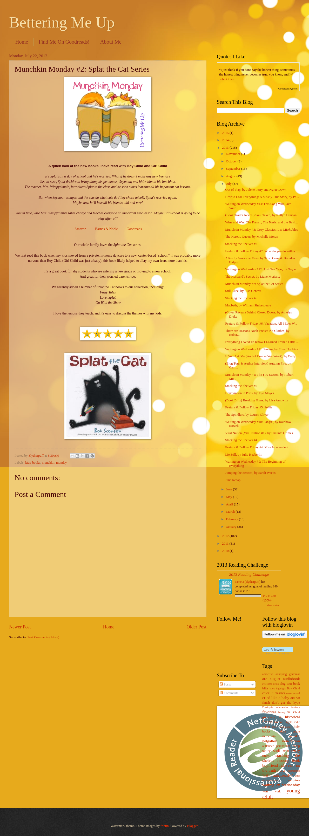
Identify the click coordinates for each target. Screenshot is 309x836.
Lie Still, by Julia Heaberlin (243, 454)
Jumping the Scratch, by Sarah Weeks (250, 473)
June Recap (232, 480)
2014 (226, 140)
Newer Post (20, 626)
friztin (164, 826)
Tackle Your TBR (289, 766)
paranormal (283, 746)
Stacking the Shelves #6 (241, 298)
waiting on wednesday (281, 785)
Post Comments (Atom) (43, 637)
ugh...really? (283, 775)
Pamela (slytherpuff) (247, 582)
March (231, 511)
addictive (267, 674)
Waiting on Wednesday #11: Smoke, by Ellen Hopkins (261, 349)
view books (273, 605)
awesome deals (270, 683)
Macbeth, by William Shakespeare (248, 305)
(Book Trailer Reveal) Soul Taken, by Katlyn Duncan (261, 215)
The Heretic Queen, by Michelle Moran (251, 236)
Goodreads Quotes (288, 88)
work (277, 791)
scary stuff (271, 750)
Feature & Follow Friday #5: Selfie (248, 407)
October (232, 161)
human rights (283, 722)
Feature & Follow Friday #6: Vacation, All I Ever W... (261, 323)
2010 (226, 551)
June (229, 489)
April (230, 504)
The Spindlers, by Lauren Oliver (246, 414)
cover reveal (293, 693)
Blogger (192, 826)
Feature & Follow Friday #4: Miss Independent (256, 447)
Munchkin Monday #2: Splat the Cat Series (254, 284)
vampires (294, 780)
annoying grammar (288, 674)
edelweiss (282, 707)
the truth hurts (273, 770)
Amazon (80, 229)
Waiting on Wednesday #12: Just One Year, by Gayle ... (262, 269)
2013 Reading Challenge (249, 574)
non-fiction (291, 741)
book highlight (278, 688)
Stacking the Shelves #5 (241, 386)
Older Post (196, 626)
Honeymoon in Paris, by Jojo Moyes (249, 393)
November (233, 154)
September (233, 168)
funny (281, 712)
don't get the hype (286, 702)
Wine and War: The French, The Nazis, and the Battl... (261, 222)
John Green (226, 79)
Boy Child (293, 688)
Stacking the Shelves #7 (241, 244)
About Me (111, 42)
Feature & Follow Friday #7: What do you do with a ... (261, 251)
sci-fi (286, 751)
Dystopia (267, 707)
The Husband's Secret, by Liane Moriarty (252, 276)
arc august (271, 678)
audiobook (291, 678)
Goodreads (134, 229)
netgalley (269, 741)
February (232, 519)
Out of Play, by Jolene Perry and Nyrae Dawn (255, 189)
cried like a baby (275, 697)
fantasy (295, 707)
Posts (225, 684)
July (229, 184)
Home (21, 42)
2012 (226, 536)
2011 (226, 543)
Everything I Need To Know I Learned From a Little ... (262, 342)
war (265, 791)
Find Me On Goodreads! (64, 42)
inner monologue (282, 726)
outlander (268, 746)
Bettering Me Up (62, 22)
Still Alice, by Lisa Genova (243, 291)
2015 (226, 133)
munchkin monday (54, 462)
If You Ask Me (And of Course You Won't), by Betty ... (262, 356)
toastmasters (293, 770)
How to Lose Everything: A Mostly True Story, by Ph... (262, 197)
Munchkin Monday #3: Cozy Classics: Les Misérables (261, 229)
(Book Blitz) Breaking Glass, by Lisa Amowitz (256, 400)
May (229, 497)
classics (280, 693)
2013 (226, 147)
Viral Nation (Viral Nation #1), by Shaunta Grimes (259, 433)
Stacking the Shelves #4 (241, 440)
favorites (269, 712)
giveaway (268, 717)
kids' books (32, 462)
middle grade (288, 731)
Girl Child (293, 712)
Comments (229, 693)
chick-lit (267, 693)
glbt (280, 717)
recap (296, 746)
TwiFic (266, 775)
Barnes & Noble (106, 229)
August (231, 176)
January (231, 527)
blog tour (286, 684)
